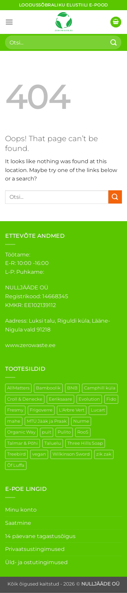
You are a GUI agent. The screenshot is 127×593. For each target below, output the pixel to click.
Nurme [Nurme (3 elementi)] (81, 421)
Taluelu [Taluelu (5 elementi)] (52, 443)
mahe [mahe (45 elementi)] (13, 421)
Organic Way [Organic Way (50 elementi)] (21, 432)
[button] (9, 22)
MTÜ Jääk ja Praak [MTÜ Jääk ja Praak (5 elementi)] (47, 421)
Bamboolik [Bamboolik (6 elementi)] (48, 387)
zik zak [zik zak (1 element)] (103, 454)
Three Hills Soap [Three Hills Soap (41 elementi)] (85, 443)
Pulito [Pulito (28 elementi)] (64, 432)
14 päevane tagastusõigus (40, 536)
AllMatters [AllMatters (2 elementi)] (18, 387)
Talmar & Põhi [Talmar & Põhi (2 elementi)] (22, 443)
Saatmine (18, 523)
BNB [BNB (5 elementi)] (72, 387)
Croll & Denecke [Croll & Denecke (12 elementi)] (24, 399)
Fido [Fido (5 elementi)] (111, 399)
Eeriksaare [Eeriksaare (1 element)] (60, 399)
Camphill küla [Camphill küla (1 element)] (99, 387)
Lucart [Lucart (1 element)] (98, 410)
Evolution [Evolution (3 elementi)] (89, 399)
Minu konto (21, 509)
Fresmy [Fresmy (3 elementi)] (15, 410)
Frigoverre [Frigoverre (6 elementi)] (41, 410)
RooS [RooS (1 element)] (82, 432)
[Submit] (114, 42)
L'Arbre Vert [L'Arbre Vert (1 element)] (71, 410)
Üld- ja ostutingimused (36, 562)
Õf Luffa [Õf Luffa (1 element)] (15, 465)
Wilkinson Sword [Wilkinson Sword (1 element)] (71, 454)
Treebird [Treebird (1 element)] (16, 454)
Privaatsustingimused (35, 549)
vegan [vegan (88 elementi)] (39, 454)
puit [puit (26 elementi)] (46, 432)
